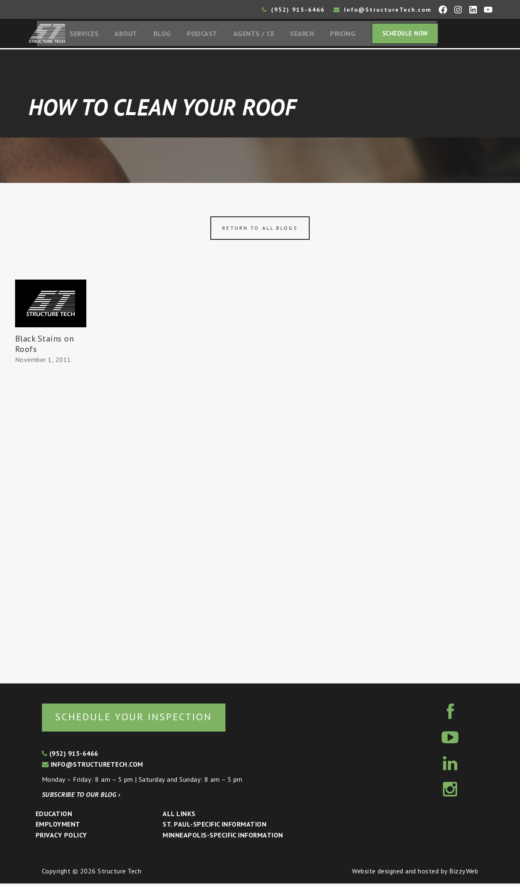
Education (54, 816)
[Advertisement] (50, 521)
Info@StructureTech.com (383, 9)
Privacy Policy (61, 838)
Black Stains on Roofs (44, 345)
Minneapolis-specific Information (223, 838)
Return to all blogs (260, 230)
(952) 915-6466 (293, 9)
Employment (58, 827)
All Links (179, 816)
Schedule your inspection (140, 719)
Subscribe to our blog (81, 797)
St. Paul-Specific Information (214, 827)
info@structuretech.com (92, 767)
